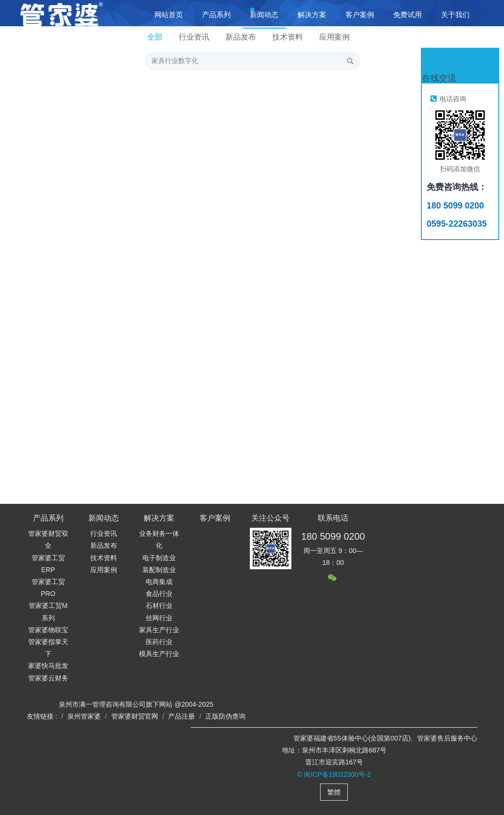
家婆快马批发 (48, 665)
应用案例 (334, 37)
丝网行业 (159, 618)
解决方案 (159, 518)
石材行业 (159, 605)
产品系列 (48, 518)
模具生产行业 (159, 654)
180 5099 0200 (333, 536)
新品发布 (240, 37)
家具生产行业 (159, 630)
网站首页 (168, 14)
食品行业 (159, 593)
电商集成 (159, 581)
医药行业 (159, 642)
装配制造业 (159, 570)
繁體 (334, 792)
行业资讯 (194, 37)
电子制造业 (159, 558)
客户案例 (215, 518)
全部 (154, 37)
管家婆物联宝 (48, 630)
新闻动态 (103, 518)
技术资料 (287, 37)
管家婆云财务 (48, 678)
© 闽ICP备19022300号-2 (334, 774)
